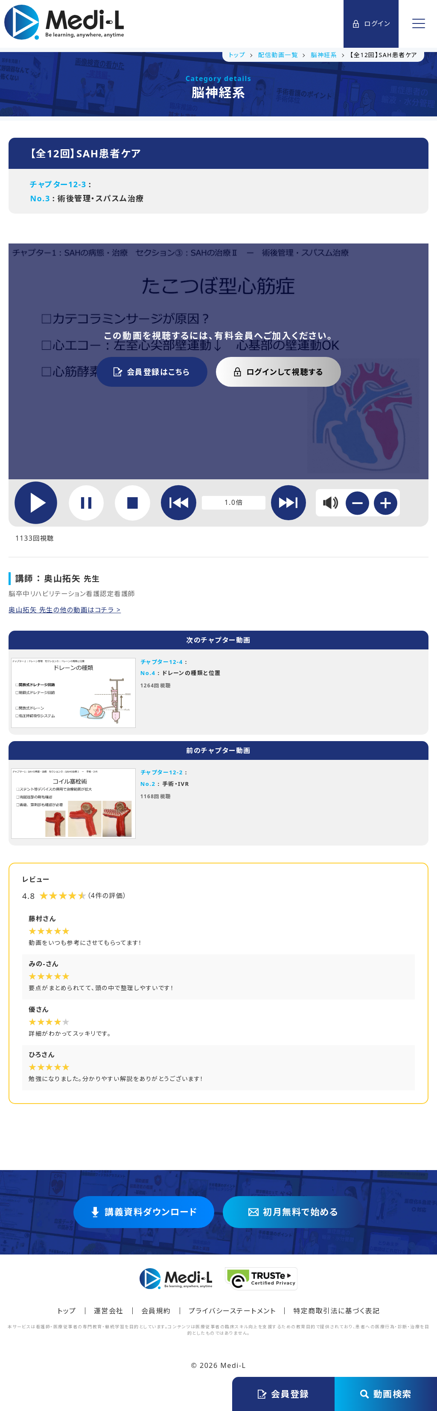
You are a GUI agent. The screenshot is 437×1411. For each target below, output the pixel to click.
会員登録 (283, 1394)
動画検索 (386, 1394)
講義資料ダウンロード (144, 1216)
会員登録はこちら (152, 372)
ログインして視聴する (278, 372)
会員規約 (156, 1314)
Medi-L (233, 1369)
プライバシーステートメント (232, 1314)
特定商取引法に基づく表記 (336, 1314)
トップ (66, 1314)
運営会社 (109, 1314)
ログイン (370, 24)
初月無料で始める (293, 1216)
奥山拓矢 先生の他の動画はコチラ (66, 611)
